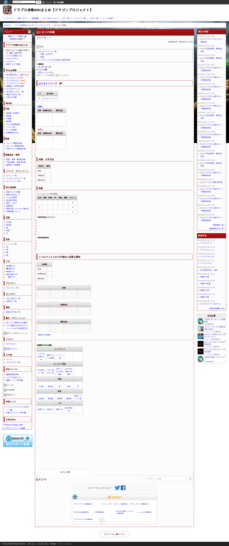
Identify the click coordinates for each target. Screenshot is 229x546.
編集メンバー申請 (13, 380)
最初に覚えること (13, 195)
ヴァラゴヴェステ (207, 257)
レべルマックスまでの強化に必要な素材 (54, 60)
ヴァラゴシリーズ (13, 83)
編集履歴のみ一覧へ (217, 228)
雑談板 (9, 116)
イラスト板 (10, 127)
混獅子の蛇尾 (205, 284)
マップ (9, 359)
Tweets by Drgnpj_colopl (13, 425)
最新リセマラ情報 (13, 64)
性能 (42, 57)
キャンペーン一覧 (13, 181)
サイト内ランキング (50, 18)
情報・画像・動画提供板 (15, 159)
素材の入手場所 (44, 335)
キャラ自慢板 (11, 130)
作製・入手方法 (46, 54)
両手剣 (50, 386)
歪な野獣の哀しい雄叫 (15, 75)
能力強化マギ (12, 274)
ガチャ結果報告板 (13, 124)
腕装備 (59, 399)
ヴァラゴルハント (207, 250)
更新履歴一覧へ (219, 225)
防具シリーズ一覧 (45, 72)
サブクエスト (11, 344)
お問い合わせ (31, 544)
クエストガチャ (12, 58)
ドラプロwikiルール (13, 377)
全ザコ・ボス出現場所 (59, 371)
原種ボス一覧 (11, 301)
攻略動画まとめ (12, 133)
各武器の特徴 (11, 200)
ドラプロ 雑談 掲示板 (213, 182)
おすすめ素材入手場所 (68, 371)
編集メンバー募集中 (16, 36)
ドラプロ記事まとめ (41, 356)
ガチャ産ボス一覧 (13, 298)
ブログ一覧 (94, 18)
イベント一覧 (11, 176)
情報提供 (13, 39)
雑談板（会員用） (13, 113)
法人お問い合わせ (43, 544)
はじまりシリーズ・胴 (47, 51)
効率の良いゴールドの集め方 (17, 209)
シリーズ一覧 (11, 244)
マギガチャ (10, 61)
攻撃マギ (41, 409)
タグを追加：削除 (49, 37)
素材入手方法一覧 (13, 94)
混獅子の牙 (204, 290)
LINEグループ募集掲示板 (16, 149)
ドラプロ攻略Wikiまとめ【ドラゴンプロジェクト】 (53, 10)
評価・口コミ (22, 18)
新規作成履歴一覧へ (217, 308)
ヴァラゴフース (206, 243)
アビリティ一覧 (12, 288)
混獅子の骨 (204, 277)
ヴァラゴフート (206, 263)
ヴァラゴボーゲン (13, 80)
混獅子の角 (204, 297)
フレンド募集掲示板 (14, 143)
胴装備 (50, 399)
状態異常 (9, 206)
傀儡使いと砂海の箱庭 (15, 86)
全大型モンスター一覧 (15, 92)
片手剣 (41, 386)
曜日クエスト (12, 349)
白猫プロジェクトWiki (15, 413)
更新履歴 (35, 18)
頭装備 (41, 399)
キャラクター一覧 (13, 362)
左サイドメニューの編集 (14, 428)
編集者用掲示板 (12, 374)
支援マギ (50, 409)
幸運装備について (13, 211)
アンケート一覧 (79, 18)
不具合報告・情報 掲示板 (16, 162)
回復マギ (59, 409)
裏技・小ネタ (11, 203)
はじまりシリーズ (47, 83)
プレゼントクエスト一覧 (15, 178)
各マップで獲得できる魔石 (16, 323)
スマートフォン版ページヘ (114, 534)
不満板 (9, 119)
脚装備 (68, 399)
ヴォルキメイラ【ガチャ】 (210, 304)
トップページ (8, 18)
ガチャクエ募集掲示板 (15, 146)
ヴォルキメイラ (12, 78)
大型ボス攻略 (11, 97)
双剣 (69, 386)
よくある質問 (11, 197)
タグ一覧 (65, 18)
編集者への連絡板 (13, 165)
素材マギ (11, 277)
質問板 (9, 121)
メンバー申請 (107, 18)
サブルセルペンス (13, 89)
